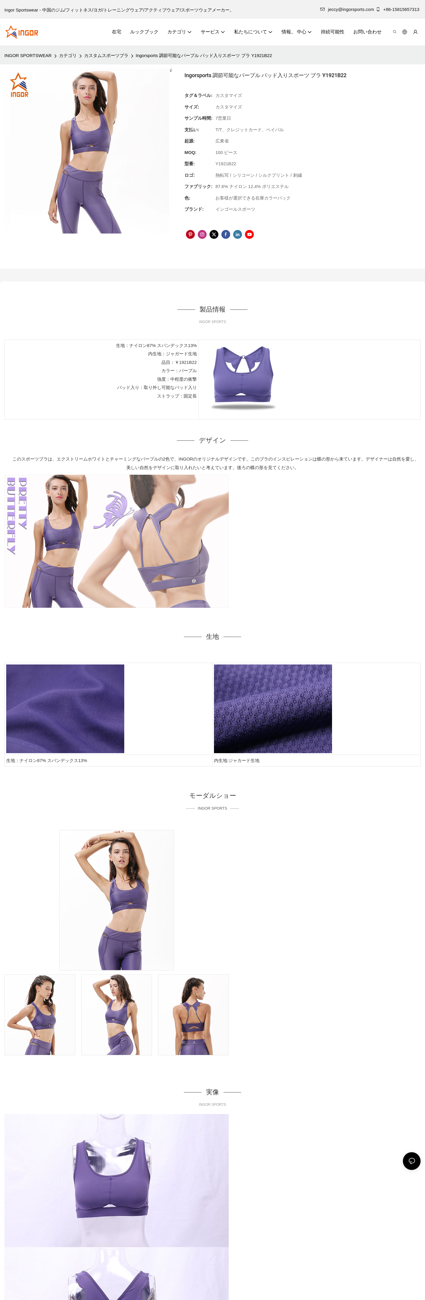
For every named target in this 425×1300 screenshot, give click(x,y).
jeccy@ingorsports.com (347, 9)
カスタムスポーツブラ (106, 55)
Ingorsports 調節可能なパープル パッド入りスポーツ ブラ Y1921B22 (204, 55)
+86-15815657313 (398, 9)
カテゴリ (68, 55)
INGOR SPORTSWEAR (28, 55)
